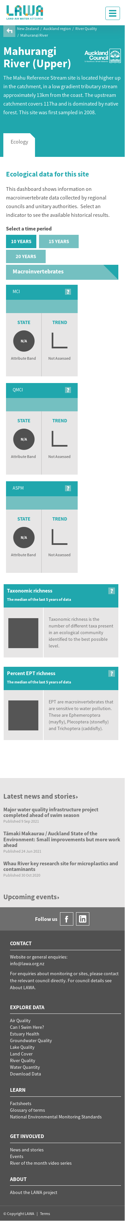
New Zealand (28, 28)
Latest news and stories (41, 796)
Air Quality (20, 1020)
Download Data (25, 1074)
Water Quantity (25, 1067)
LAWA (25, 12)
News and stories (27, 1150)
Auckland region (57, 28)
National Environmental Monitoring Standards (56, 1117)
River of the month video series (41, 1163)
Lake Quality (22, 1047)
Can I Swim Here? (27, 1027)
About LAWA (22, 988)
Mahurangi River (34, 35)
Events (16, 1156)
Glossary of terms (27, 1110)
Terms (45, 1213)
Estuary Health (24, 1034)
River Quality (86, 28)
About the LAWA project (33, 1192)
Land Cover (21, 1054)
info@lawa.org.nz (27, 964)
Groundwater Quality (31, 1040)
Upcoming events (31, 896)
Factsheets (20, 1103)
